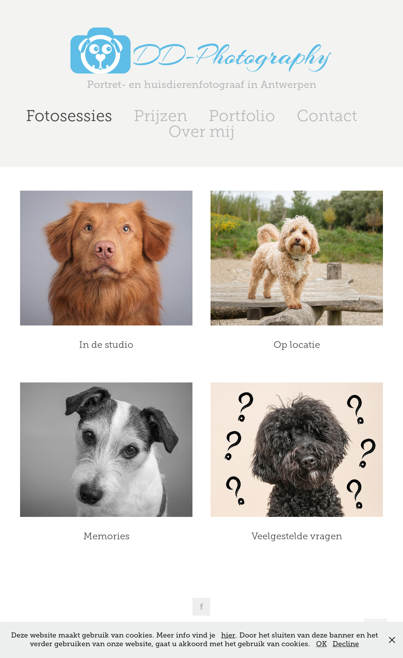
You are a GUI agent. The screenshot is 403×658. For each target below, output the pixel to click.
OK (321, 644)
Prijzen (160, 116)
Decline (346, 644)
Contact (327, 116)
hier (228, 635)
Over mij (201, 131)
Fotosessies (69, 116)
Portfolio (242, 116)
